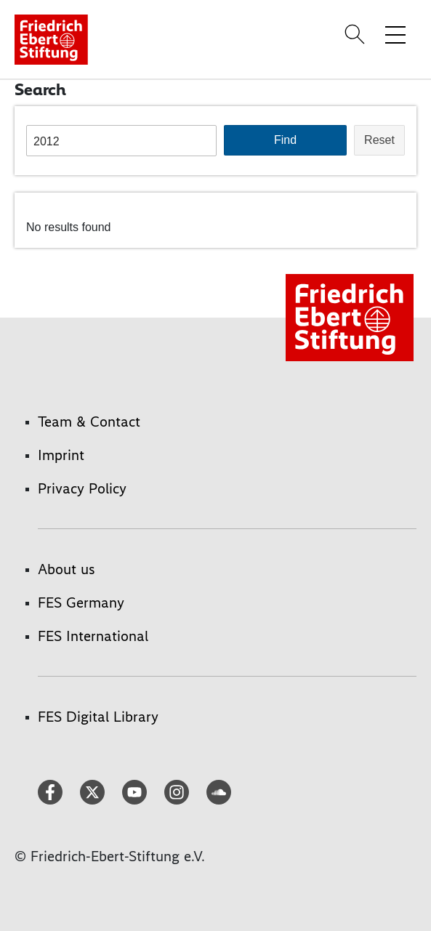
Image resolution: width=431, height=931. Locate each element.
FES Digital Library (98, 716)
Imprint (61, 455)
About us (66, 569)
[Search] (356, 34)
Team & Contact (89, 421)
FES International (93, 636)
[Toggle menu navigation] (395, 34)
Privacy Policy (82, 488)
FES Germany (81, 602)
